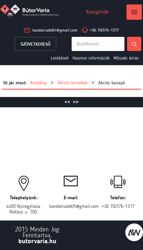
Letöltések (60, 58)
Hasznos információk (91, 58)
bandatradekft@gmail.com (54, 30)
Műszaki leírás (126, 58)
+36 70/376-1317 (104, 30)
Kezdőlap (38, 82)
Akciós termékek (72, 82)
